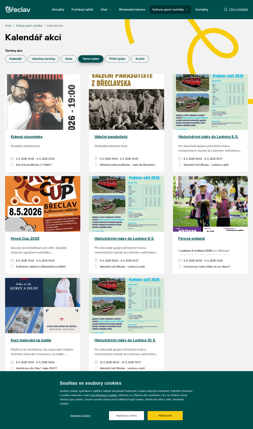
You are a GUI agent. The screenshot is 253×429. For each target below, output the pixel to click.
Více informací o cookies (103, 395)
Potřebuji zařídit (82, 9)
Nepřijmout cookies (126, 415)
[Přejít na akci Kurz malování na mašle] (42, 305)
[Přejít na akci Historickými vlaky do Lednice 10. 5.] (126, 305)
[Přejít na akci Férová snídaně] (210, 204)
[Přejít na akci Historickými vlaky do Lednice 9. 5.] (126, 204)
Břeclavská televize (132, 9)
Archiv (139, 59)
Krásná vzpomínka (27, 137)
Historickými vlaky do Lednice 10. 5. (125, 340)
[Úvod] (8, 25)
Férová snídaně (191, 238)
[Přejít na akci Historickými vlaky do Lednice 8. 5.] (210, 102)
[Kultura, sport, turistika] (29, 25)
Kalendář (15, 59)
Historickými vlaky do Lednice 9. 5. (124, 238)
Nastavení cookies (80, 415)
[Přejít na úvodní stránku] (17, 9)
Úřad (106, 9)
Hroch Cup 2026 (25, 238)
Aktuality (58, 9)
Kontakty (202, 9)
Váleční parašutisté (111, 137)
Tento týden (91, 59)
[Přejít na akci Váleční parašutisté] (126, 102)
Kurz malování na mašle (31, 340)
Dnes (68, 59)
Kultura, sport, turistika (170, 9)
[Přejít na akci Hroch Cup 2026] (42, 204)
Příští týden (117, 59)
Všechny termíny (43, 59)
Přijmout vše (165, 415)
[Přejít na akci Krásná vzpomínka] (42, 102)
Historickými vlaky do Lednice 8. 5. (208, 137)
